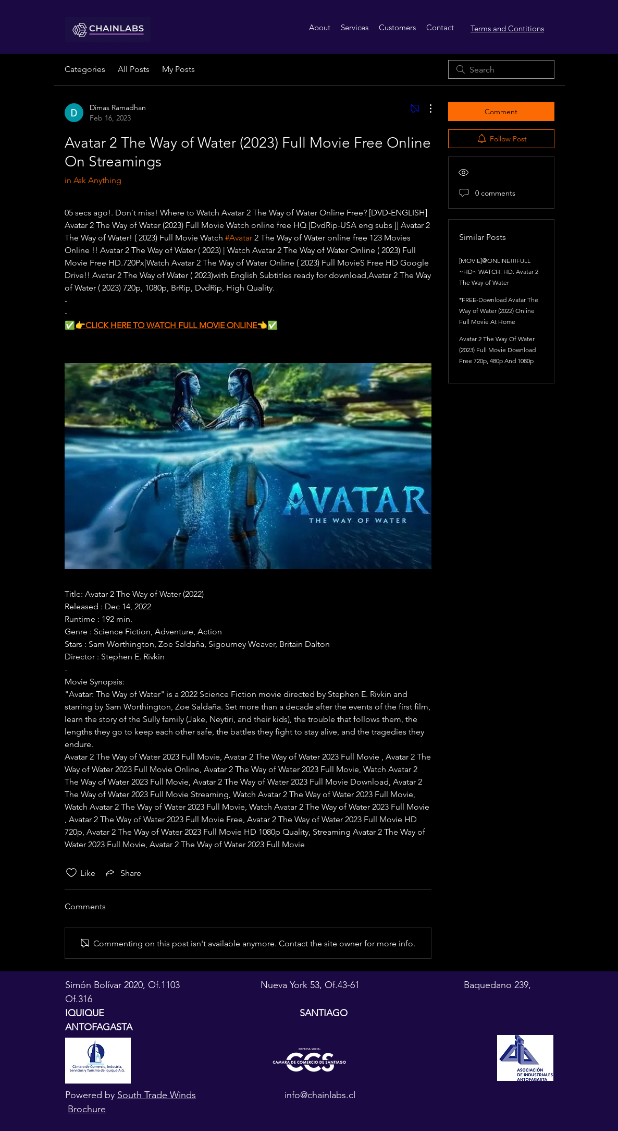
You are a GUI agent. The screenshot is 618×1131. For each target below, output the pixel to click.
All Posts (134, 69)
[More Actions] (425, 108)
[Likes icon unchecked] (71, 873)
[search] (501, 69)
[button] (355, 27)
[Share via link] (122, 873)
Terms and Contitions (507, 28)
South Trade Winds (156, 1095)
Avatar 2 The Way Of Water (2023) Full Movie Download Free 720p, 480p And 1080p (497, 350)
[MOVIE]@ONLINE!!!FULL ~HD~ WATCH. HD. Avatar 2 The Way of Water (498, 271)
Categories (85, 69)
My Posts (178, 69)
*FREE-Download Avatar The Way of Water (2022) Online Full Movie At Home (498, 311)
